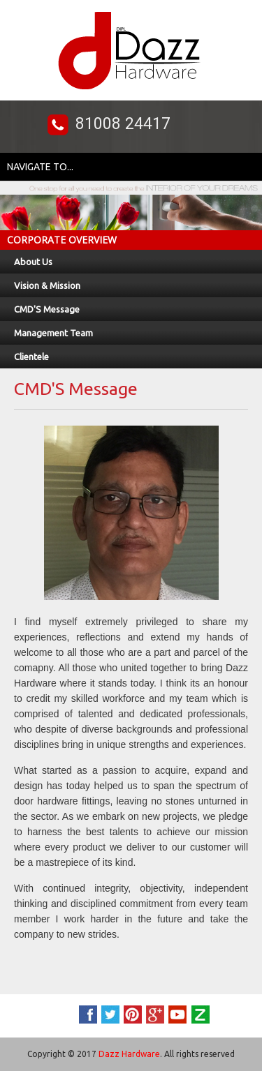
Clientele (31, 356)
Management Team (53, 333)
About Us (33, 262)
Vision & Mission (47, 285)
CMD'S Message (47, 309)
